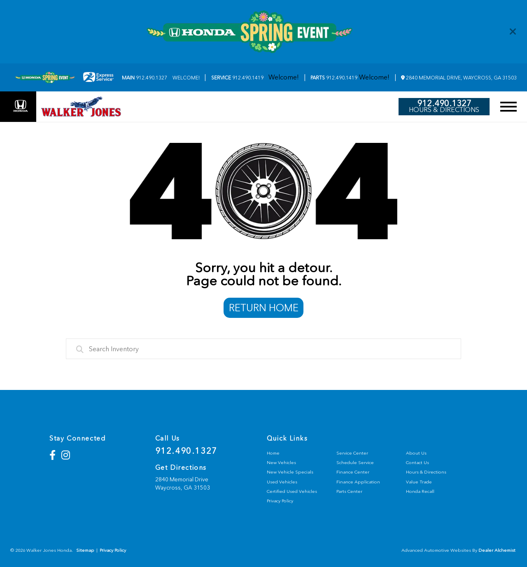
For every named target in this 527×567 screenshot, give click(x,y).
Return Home (263, 308)
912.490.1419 (237, 77)
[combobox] (263, 348)
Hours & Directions (444, 110)
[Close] (513, 31)
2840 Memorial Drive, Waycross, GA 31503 (459, 77)
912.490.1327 (144, 77)
